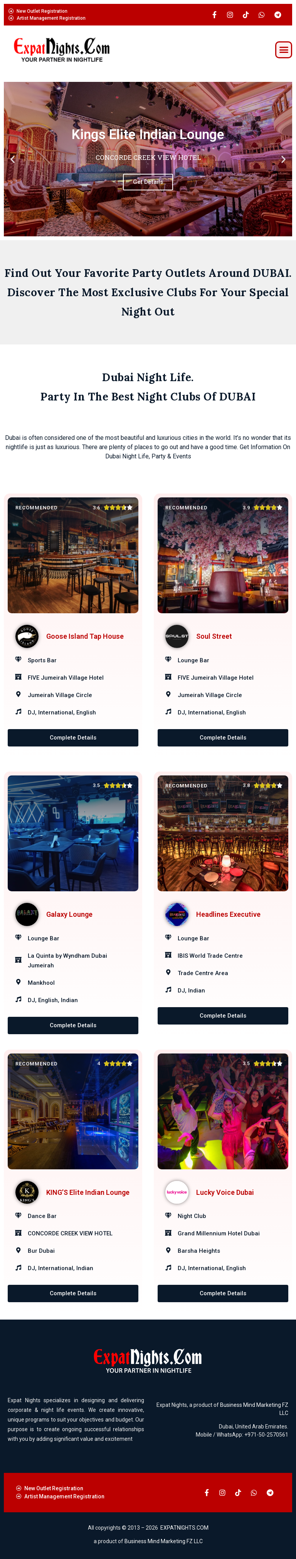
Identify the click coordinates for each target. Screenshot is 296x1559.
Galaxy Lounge (69, 914)
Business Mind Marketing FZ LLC (163, 1541)
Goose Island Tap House (85, 636)
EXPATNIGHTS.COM (184, 1528)
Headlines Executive (228, 914)
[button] (283, 49)
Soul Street (214, 636)
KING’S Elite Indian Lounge (88, 1192)
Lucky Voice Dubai (225, 1192)
